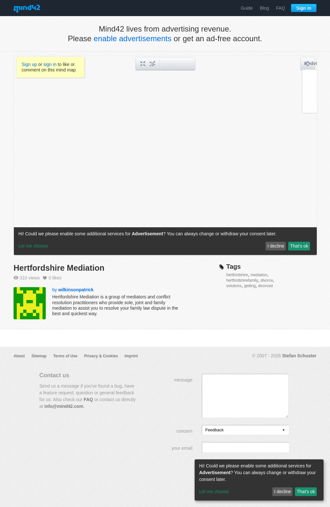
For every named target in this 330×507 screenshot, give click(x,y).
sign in (50, 64)
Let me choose (214, 491)
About (19, 356)
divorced (265, 286)
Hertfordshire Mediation (59, 267)
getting (250, 286)
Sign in (303, 8)
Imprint (131, 356)
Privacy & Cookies (101, 356)
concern (184, 431)
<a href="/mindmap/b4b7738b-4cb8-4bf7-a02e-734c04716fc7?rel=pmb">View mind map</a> (165, 155)
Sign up (29, 64)
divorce (266, 280)
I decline (282, 491)
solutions (233, 286)
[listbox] (245, 430)
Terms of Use (65, 356)
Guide (247, 8)
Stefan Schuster (299, 355)
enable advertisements (132, 38)
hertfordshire (237, 275)
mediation (258, 275)
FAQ (280, 8)
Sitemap (39, 356)
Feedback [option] (214, 429)
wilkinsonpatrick (76, 289)
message (183, 379)
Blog (264, 8)
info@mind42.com (63, 406)
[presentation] (283, 430)
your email (181, 448)
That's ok (306, 491)
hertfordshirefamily (242, 280)
